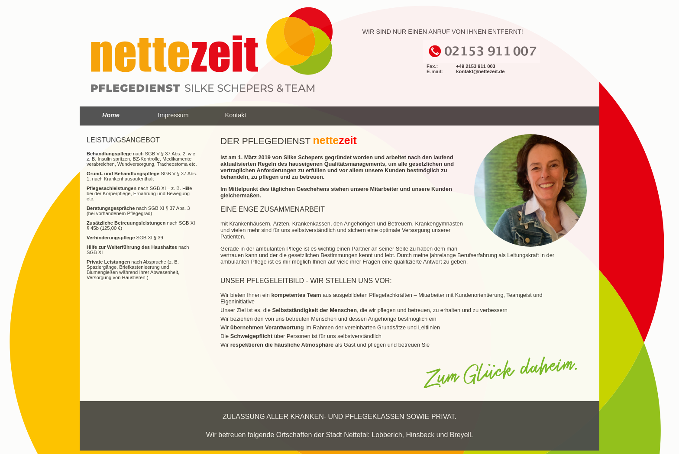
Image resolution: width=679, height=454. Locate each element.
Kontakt (235, 115)
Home (111, 115)
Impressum (173, 115)
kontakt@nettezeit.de (480, 71)
